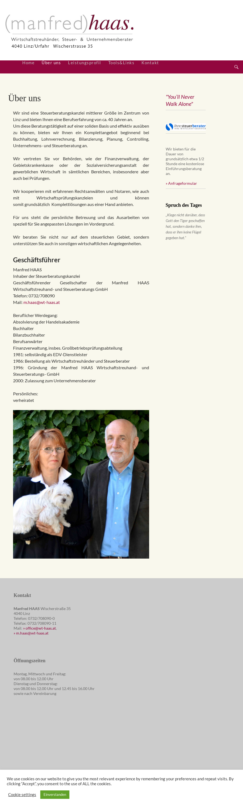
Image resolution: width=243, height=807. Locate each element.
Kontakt (150, 62)
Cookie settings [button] (22, 794)
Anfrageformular (182, 183)
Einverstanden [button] (55, 794)
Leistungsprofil (84, 62)
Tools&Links (121, 62)
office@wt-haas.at (41, 628)
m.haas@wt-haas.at (41, 302)
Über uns (51, 62)
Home (28, 62)
